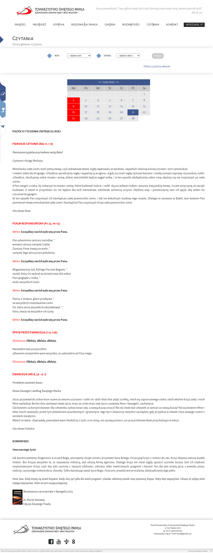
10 (86, 106)
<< (100, 82)
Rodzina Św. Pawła (84, 24)
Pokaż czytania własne (157, 66)
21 (133, 112)
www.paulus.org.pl (162, 534)
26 (109, 118)
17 (86, 112)
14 (133, 106)
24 (86, 118)
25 (98, 118)
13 (121, 106)
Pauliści (20, 24)
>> (117, 82)
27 (121, 118)
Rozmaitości (131, 24)
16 (73, 112)
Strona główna (21, 44)
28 (133, 118)
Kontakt (172, 24)
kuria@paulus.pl (184, 534)
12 (110, 106)
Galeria (110, 24)
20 (121, 112)
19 (110, 112)
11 (98, 106)
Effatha (58, 24)
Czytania (153, 24)
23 (73, 118)
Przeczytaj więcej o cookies (198, 551)
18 (98, 112)
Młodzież (39, 24)
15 (144, 106)
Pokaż (157, 55)
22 (144, 112)
